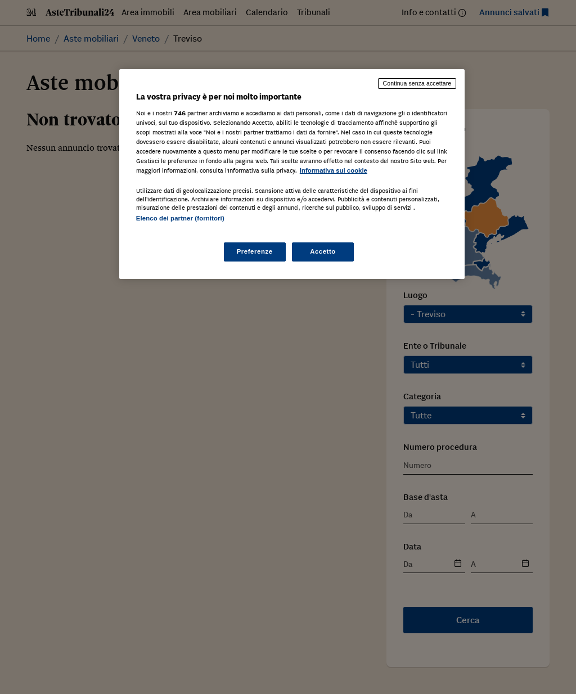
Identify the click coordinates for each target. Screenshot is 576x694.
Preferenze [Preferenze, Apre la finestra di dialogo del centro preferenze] (255, 251)
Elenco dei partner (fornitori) (180, 218)
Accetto (323, 251)
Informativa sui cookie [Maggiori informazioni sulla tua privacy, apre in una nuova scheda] (333, 170)
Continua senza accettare (417, 83)
